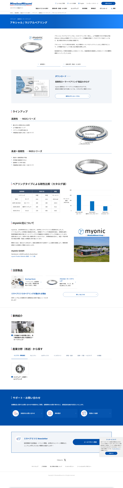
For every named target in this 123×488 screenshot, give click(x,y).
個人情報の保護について (56, 466)
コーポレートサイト (92, 3)
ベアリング (34, 12)
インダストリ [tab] (57, 355)
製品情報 (17, 12)
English (82, 3)
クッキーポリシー (116, 448)
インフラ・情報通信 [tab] (19, 355)
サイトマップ (35, 466)
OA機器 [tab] (99, 355)
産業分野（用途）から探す (59, 8)
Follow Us (61, 460)
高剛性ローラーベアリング (44, 12)
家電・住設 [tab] (69, 355)
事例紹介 (93, 8)
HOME (11, 12)
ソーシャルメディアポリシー (84, 466)
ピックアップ (74, 8)
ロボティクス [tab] (45, 355)
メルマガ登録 (72, 3)
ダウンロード (103, 8)
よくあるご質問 (61, 3)
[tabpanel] (61, 371)
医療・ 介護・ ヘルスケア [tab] (85, 355)
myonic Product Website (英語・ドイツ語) (23, 256)
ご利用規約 (44, 466)
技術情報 (84, 8)
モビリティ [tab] (33, 355)
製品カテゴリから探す (42, 8)
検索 (114, 8)
